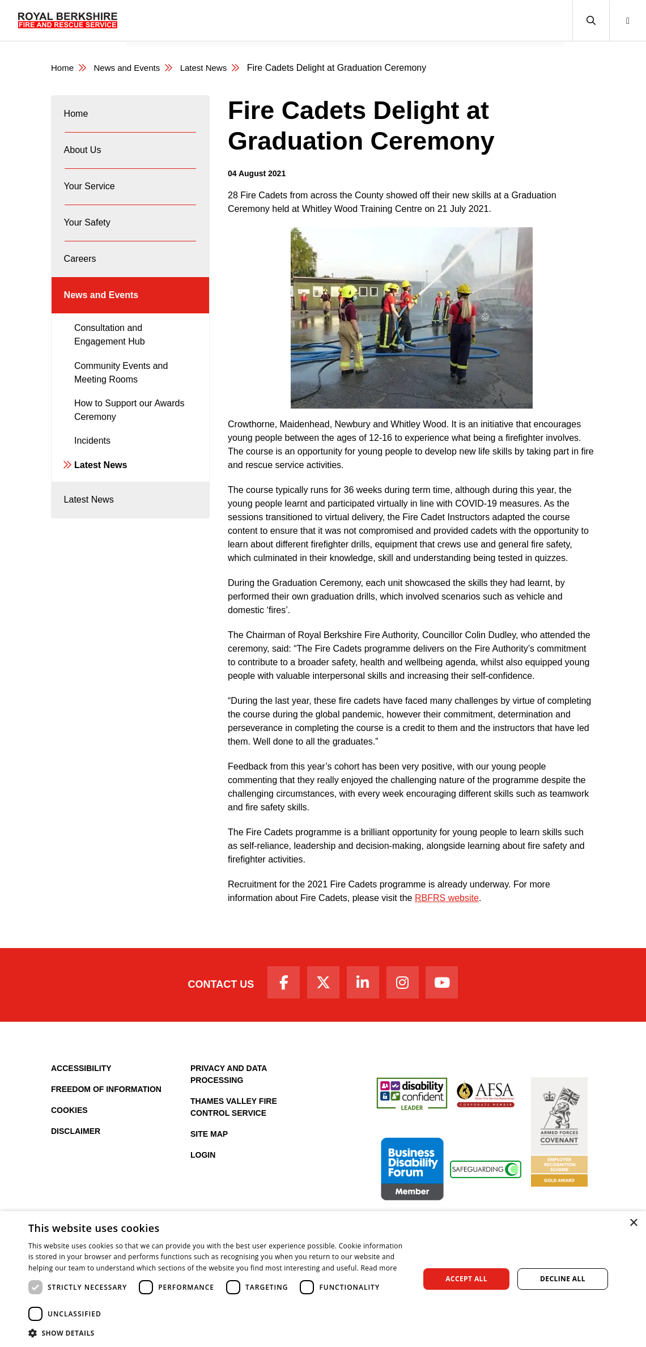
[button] (590, 21)
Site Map (209, 1137)
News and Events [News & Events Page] (131, 68)
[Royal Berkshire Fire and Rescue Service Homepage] (67, 20)
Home (145, 20)
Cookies (69, 1114)
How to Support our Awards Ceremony (129, 437)
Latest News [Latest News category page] (212, 68)
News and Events (519, 20)
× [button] (633, 1223)
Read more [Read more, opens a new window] (379, 1268)
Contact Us (211, 986)
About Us (193, 20)
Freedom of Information (106, 1093)
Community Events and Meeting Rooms (121, 399)
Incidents (92, 468)
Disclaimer (75, 1135)
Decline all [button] (562, 1279)
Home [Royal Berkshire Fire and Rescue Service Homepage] (63, 68)
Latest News (100, 492)
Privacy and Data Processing (228, 1078)
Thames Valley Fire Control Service (233, 1110)
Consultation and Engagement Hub (109, 361)
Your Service (254, 20)
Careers (377, 20)
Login (202, 1158)
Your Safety (321, 20)
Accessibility (81, 1072)
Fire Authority (438, 20)
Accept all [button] (466, 1279)
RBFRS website (447, 898)
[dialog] (323, 1279)
